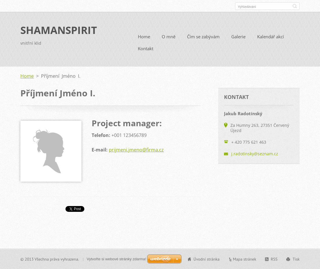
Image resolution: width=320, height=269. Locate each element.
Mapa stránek (244, 259)
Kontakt (145, 48)
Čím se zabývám (203, 36)
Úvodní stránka (206, 259)
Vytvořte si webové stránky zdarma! (116, 259)
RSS (274, 259)
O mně (168, 36)
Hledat (294, 6)
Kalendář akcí (270, 36)
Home (144, 36)
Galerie (238, 36)
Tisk (296, 259)
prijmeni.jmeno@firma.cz (136, 150)
